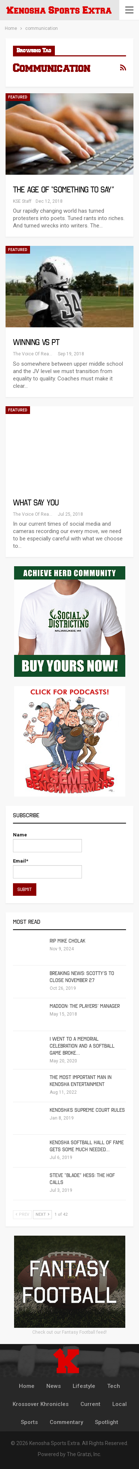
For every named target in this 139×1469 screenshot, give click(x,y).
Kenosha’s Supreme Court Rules (87, 1110)
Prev (22, 1214)
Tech (113, 1386)
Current (90, 1404)
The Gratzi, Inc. (84, 1454)
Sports (29, 1422)
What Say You (36, 503)
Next (42, 1214)
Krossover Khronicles (41, 1404)
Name (47, 842)
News (53, 1386)
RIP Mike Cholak (67, 941)
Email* (47, 868)
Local (119, 1404)
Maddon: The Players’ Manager (85, 1006)
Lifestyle (84, 1386)
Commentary (66, 1422)
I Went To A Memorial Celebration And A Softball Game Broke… (82, 1046)
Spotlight (106, 1422)
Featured (17, 97)
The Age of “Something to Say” (63, 190)
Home (26, 1386)
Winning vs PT (36, 342)
